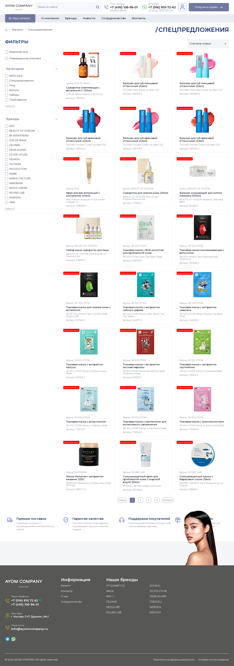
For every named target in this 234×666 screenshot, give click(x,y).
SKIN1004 (155, 607)
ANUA (109, 591)
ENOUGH (155, 612)
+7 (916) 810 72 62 (26, 600)
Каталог (65, 585)
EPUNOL (155, 585)
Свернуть (10, 106)
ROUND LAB (113, 612)
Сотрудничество (113, 18)
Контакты (139, 18)
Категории (15, 69)
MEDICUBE (113, 607)
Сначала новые (200, 43)
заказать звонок (118, 10)
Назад (122, 500)
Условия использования (213, 659)
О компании (50, 18)
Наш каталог (22, 18)
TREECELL (156, 601)
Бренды (71, 18)
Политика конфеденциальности (173, 659)
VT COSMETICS (115, 585)
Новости (89, 18)
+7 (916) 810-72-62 (162, 7)
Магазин (17, 29)
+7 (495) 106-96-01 (124, 7)
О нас (64, 596)
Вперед (168, 500)
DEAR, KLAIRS (158, 596)
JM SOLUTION (158, 591)
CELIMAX (111, 601)
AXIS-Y (110, 596)
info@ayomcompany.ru (29, 629)
